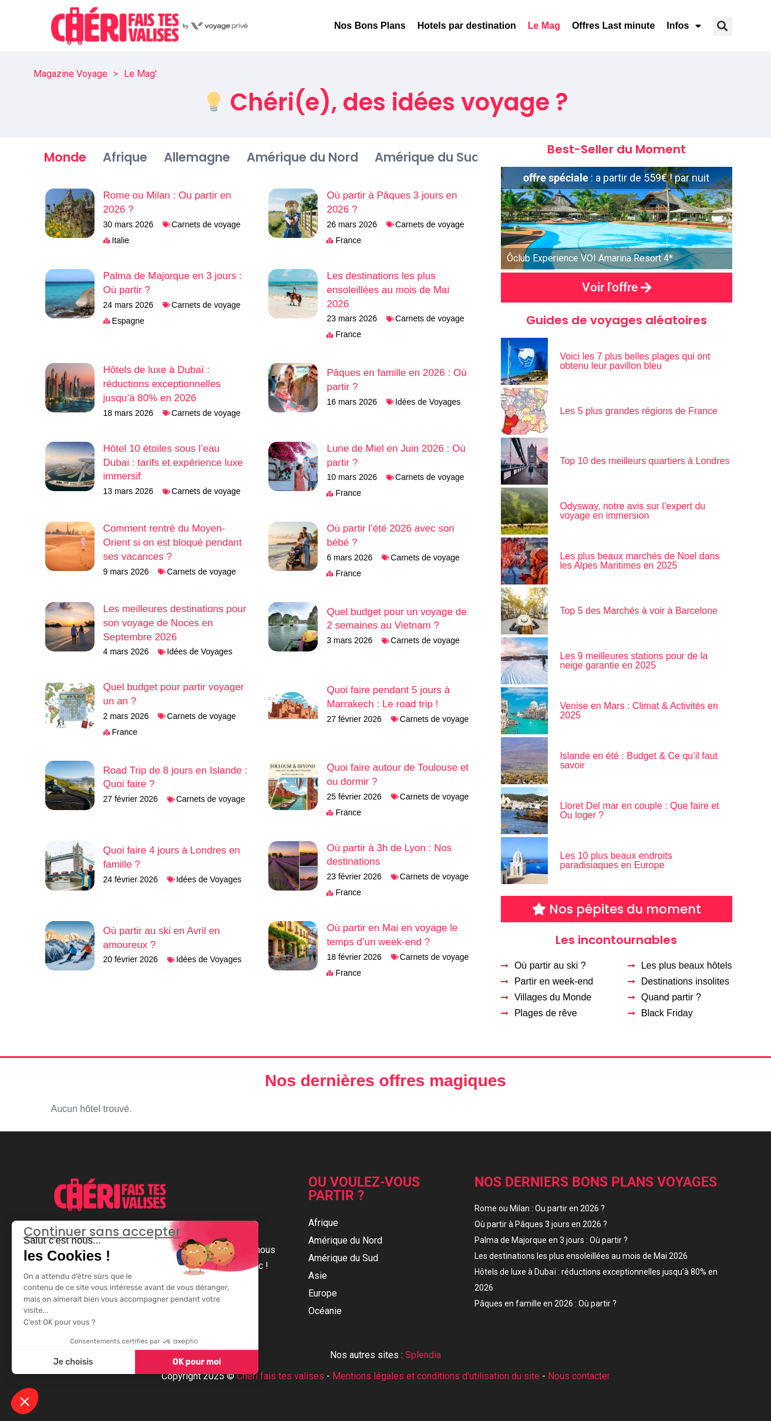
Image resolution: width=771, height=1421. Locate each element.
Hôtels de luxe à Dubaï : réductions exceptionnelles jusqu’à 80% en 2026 (162, 384)
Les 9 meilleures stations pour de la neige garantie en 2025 (634, 660)
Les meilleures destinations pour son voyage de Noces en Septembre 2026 (175, 623)
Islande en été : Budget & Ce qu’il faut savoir (639, 760)
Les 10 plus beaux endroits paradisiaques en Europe (616, 860)
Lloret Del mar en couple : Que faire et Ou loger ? (639, 810)
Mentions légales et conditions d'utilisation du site (436, 1372)
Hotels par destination (467, 26)
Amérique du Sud (427, 157)
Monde (65, 157)
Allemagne (197, 157)
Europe (322, 1293)
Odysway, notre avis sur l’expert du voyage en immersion (632, 510)
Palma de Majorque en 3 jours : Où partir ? (551, 1240)
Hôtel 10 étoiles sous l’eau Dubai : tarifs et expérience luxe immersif (173, 462)
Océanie (325, 1310)
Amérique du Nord (302, 157)
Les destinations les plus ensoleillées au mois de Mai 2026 (387, 290)
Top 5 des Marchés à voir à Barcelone (639, 611)
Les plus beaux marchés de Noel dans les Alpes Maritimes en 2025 (639, 560)
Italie (121, 240)
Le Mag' (140, 73)
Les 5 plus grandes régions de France (639, 411)
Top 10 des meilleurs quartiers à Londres (644, 461)
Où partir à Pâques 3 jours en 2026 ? (540, 1224)
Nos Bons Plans (370, 26)
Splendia (423, 1350)
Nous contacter (579, 1372)
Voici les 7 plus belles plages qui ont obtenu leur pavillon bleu (635, 361)
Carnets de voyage (206, 224)
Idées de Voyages (427, 402)
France (348, 240)
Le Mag (544, 26)
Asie (317, 1275)
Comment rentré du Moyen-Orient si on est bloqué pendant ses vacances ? (172, 542)
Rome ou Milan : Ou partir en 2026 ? (539, 1208)
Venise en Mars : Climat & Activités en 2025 (639, 710)
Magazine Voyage (70, 73)
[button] (722, 26)
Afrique (125, 157)
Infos (683, 25)
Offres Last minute (613, 26)
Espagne (128, 320)
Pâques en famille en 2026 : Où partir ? (545, 1303)
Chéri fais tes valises (280, 1372)
